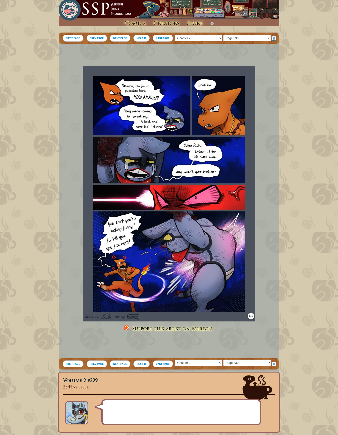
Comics (135, 23)
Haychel (79, 387)
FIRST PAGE (73, 38)
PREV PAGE (97, 38)
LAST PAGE (163, 38)
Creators (166, 23)
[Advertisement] (169, 55)
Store (195, 23)
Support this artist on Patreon (167, 328)
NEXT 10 (141, 38)
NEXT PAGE (120, 38)
